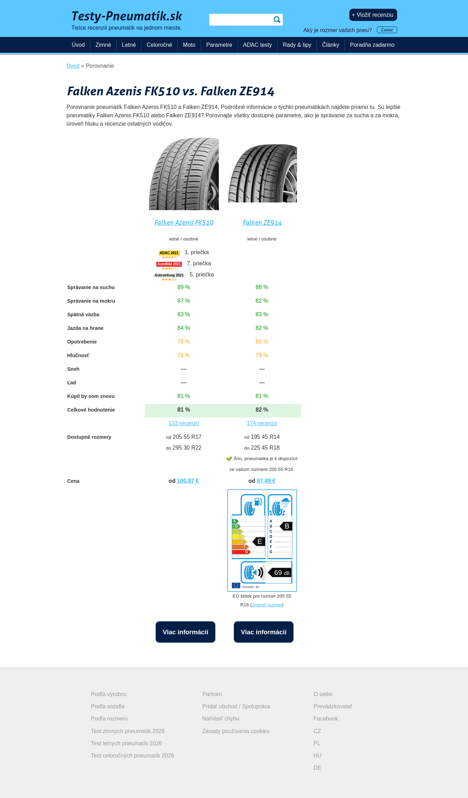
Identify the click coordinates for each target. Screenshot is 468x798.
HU (318, 756)
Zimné (103, 45)
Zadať (387, 29)
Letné (129, 45)
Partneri (212, 694)
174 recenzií (262, 423)
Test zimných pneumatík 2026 (128, 731)
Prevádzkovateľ (333, 706)
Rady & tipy (297, 45)
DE (317, 768)
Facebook (326, 719)
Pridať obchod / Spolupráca (236, 706)
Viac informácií (185, 632)
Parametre (219, 45)
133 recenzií (184, 423)
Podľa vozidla (108, 706)
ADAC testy (257, 45)
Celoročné (159, 45)
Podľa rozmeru (109, 719)
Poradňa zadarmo (372, 45)
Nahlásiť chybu (221, 719)
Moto (189, 45)
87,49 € (266, 481)
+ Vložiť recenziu (372, 15)
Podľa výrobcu (109, 694)
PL (317, 743)
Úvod (78, 45)
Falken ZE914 (262, 223)
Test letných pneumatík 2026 (126, 743)
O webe (323, 694)
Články (330, 45)
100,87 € (188, 481)
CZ (317, 731)
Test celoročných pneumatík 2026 (132, 756)
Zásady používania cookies (236, 731)
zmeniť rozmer (267, 604)
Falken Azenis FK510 (183, 223)
